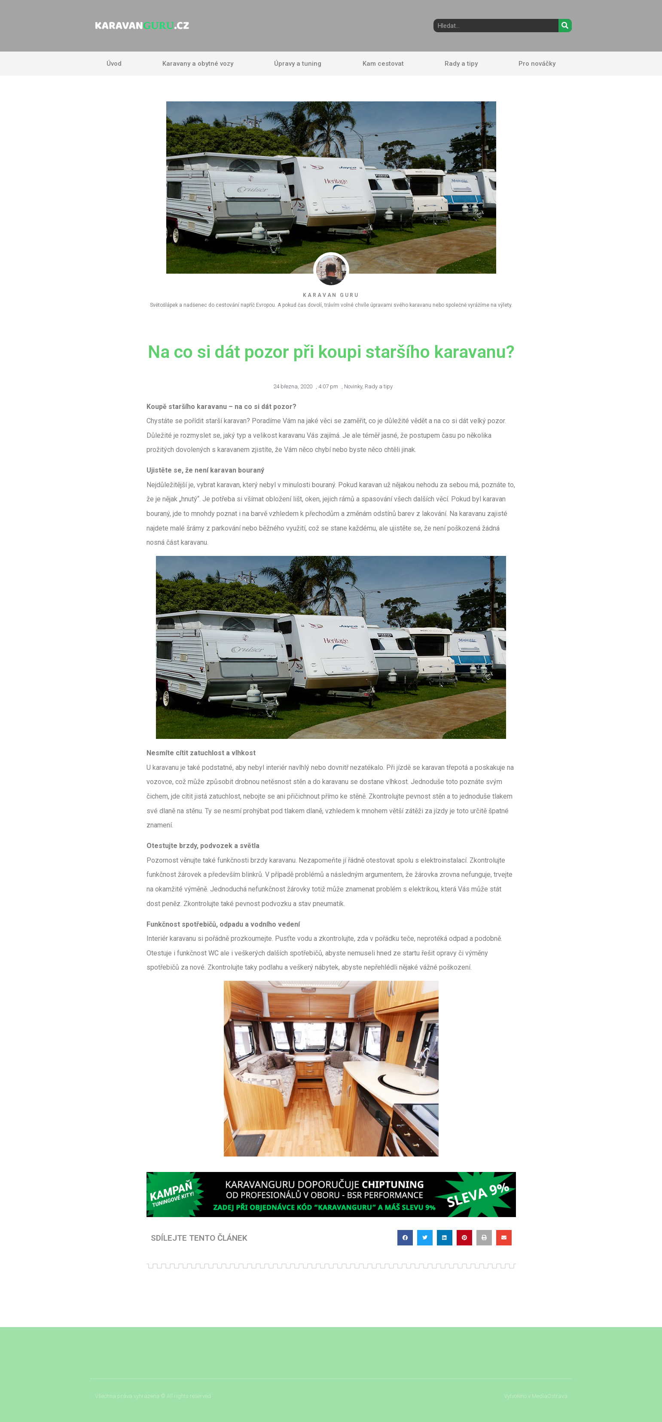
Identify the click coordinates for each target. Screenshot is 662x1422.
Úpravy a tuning (297, 63)
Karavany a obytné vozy (197, 63)
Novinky (353, 386)
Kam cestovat (383, 63)
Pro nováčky (537, 63)
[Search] (565, 25)
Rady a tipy (461, 63)
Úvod (114, 63)
